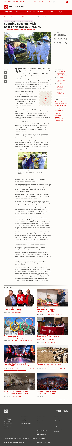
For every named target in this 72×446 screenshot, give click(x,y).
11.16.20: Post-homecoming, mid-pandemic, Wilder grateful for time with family (61, 86)
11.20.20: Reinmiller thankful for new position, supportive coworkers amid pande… (62, 73)
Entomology (57, 117)
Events (38, 422)
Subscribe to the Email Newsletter (9, 427)
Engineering (57, 113)
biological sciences (59, 115)
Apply (39, 1)
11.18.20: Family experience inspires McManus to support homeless (61, 79)
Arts (17, 11)
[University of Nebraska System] (65, 411)
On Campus (40, 11)
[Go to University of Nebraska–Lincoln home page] (6, 7)
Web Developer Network (36, 438)
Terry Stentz (64, 107)
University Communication (14, 16)
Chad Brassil (57, 107)
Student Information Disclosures (58, 430)
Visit (35, 1)
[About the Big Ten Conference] (58, 411)
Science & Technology (51, 12)
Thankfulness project (59, 120)
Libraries (39, 424)
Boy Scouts (57, 103)
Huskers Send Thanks (60, 101)
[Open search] (62, 2)
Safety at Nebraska (58, 428)
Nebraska (6, 16)
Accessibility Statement (59, 418)
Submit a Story (8, 423)
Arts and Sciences (59, 108)
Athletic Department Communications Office (26, 423)
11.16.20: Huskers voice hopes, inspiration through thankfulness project (61, 92)
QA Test (44, 438)
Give (43, 1)
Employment (40, 420)
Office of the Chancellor (42, 430)
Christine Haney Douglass (60, 105)
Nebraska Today (16, 7)
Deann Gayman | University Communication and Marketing (20, 29)
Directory (39, 418)
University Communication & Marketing (26, 419)
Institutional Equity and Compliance (59, 421)
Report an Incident (41, 433)
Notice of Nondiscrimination (60, 424)
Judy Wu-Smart (64, 103)
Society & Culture (61, 12)
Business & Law (31, 11)
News (38, 428)
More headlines (63, 399)
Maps (38, 426)
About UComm (8, 421)
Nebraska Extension (59, 118)
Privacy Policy (57, 426)
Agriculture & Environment (8, 12)
